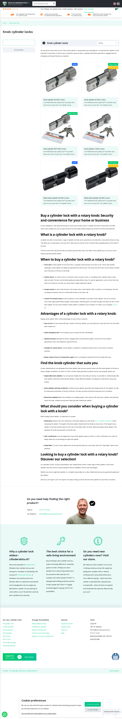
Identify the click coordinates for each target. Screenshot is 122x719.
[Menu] (118, 4)
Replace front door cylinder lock (43, 682)
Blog (62, 678)
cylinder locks (30, 610)
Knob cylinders (89, 10)
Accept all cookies (92, 704)
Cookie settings (92, 710)
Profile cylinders (67, 10)
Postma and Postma (24, 620)
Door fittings (45, 10)
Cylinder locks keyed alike (40, 678)
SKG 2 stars (7, 682)
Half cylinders (78, 10)
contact (72, 324)
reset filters (19, 51)
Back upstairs (114, 716)
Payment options (67, 669)
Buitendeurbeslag (9, 691)
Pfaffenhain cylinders (39, 672)
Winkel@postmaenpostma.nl (50, 559)
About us (64, 675)
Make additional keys (39, 669)
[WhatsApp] (4, 714)
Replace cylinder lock (39, 675)
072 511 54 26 (44, 555)
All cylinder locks (55, 10)
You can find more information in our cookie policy (38, 714)
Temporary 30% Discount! (109, 712)
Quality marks (66, 672)
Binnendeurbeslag (9, 688)
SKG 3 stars (7, 685)
